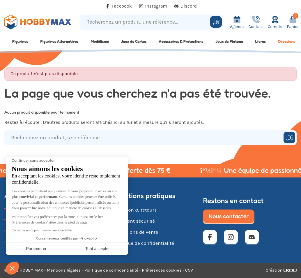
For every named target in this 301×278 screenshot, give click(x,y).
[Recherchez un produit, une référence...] (145, 22)
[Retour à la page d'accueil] (37, 22)
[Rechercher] (216, 22)
